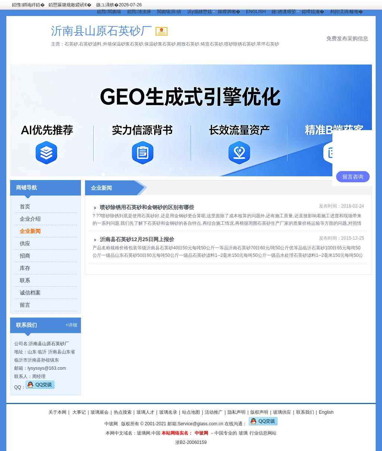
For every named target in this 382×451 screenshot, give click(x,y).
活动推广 (214, 412)
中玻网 (111, 423)
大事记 (78, 412)
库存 (25, 268)
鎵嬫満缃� (229, 11)
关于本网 (57, 412)
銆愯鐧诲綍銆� (28, 4)
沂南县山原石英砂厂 (49, 343)
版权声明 (259, 412)
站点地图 (191, 412)
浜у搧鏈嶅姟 (199, 11)
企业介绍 (30, 219)
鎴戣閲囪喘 (109, 11)
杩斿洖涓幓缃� (346, 11)
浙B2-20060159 (191, 442)
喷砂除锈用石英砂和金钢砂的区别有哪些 (147, 207)
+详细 (71, 325)
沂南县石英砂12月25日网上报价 (137, 239)
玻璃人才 (145, 412)
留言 (25, 305)
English (326, 412)
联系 (25, 280)
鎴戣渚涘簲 (139, 11)
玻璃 (243, 433)
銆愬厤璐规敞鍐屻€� (69, 4)
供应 (25, 243)
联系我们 (305, 412)
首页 (25, 206)
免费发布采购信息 (347, 38)
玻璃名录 (168, 412)
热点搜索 (123, 412)
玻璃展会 (100, 412)
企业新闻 (30, 231)
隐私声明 (236, 412)
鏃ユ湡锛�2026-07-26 (118, 4)
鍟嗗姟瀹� (313, 11)
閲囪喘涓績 (169, 11)
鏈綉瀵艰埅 (283, 11)
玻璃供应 (282, 412)
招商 (25, 256)
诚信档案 (30, 293)
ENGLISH (256, 11)
